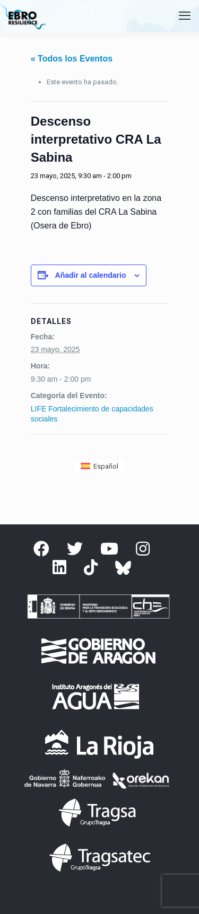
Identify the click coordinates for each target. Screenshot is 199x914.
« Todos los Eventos (72, 58)
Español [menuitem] (105, 466)
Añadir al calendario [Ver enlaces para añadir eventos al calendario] (90, 275)
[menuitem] (99, 466)
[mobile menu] (185, 16)
